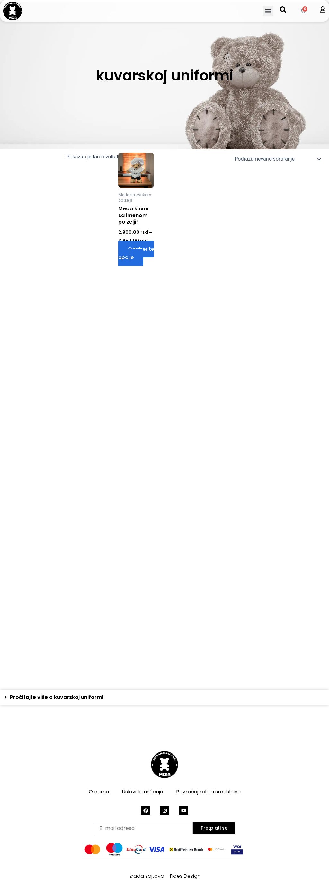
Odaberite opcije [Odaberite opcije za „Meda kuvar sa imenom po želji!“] (136, 254)
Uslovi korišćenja (142, 791)
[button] (268, 11)
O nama (99, 791)
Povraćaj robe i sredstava (208, 791)
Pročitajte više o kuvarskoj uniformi (56, 697)
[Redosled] (277, 159)
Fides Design (185, 876)
